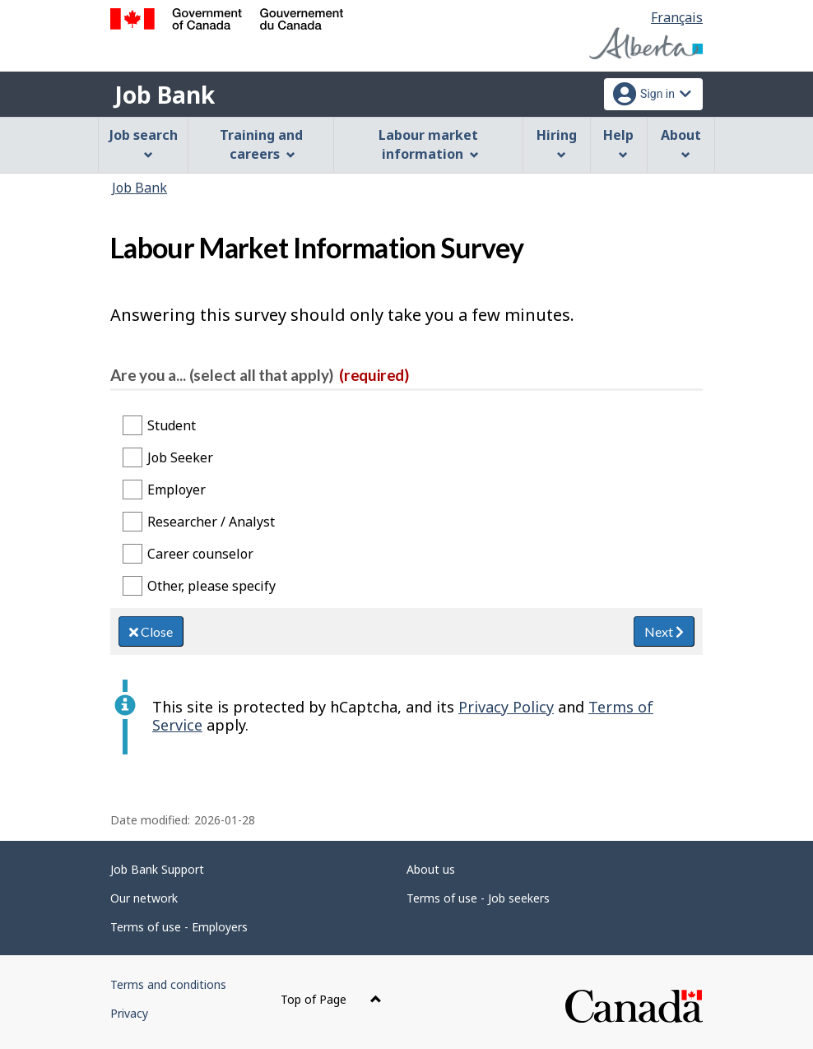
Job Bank (164, 94)
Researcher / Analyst (211, 522)
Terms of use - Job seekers (478, 898)
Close (151, 631)
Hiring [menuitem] (557, 143)
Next (664, 631)
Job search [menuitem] (143, 143)
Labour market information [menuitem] (428, 144)
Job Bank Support (157, 869)
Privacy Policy (506, 707)
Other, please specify (211, 586)
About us (430, 869)
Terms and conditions (168, 984)
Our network (144, 898)
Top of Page (331, 999)
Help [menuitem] (618, 143)
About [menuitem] (681, 143)
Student (171, 425)
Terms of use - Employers (179, 927)
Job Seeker (180, 457)
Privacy (129, 1013)
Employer (176, 489)
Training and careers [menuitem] (261, 144)
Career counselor (200, 554)
